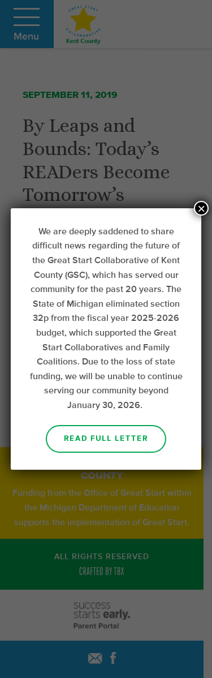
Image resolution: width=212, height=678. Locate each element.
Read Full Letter (106, 439)
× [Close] (201, 208)
